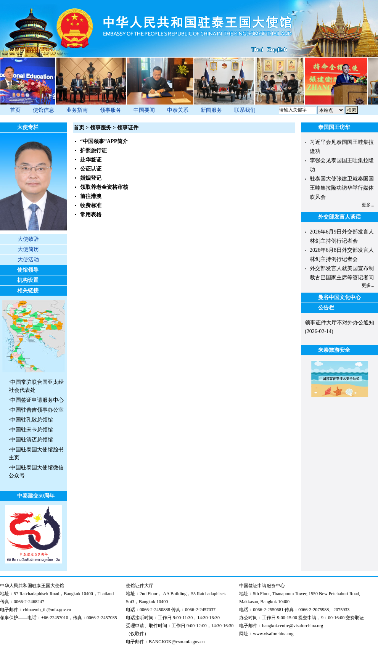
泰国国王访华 (334, 127)
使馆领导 (28, 270)
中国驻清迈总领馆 (31, 440)
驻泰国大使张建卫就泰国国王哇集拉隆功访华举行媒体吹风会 (342, 188)
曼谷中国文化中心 (339, 297)
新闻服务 (211, 110)
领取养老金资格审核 (104, 187)
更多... (368, 205)
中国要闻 (144, 110)
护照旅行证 (93, 150)
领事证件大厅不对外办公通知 (339, 322)
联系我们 (245, 110)
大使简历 (28, 249)
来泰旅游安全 (334, 350)
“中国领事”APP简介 (104, 141)
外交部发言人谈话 (339, 217)
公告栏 (326, 308)
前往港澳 (90, 196)
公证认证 (90, 169)
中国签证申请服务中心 (37, 400)
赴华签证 (90, 160)
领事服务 (110, 110)
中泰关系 (177, 110)
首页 (15, 110)
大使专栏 (28, 127)
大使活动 (28, 259)
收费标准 (90, 205)
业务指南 (77, 110)
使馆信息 (43, 110)
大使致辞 (28, 239)
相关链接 (28, 290)
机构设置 (28, 280)
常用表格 (90, 214)
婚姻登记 (90, 178)
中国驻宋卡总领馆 (31, 430)
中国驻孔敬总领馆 (31, 420)
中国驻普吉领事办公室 (37, 410)
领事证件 (127, 127)
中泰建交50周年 (36, 496)
